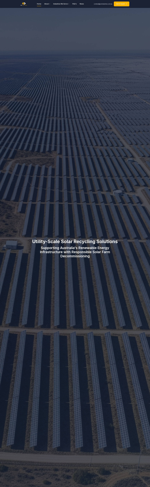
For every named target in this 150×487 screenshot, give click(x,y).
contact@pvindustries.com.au (103, 4)
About (47, 4)
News (82, 4)
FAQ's (74, 4)
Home (39, 4)
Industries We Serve (61, 4)
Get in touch (121, 4)
